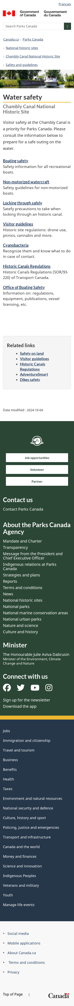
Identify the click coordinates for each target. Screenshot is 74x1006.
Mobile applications (23, 943)
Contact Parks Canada (23, 509)
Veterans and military (21, 885)
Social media (18, 933)
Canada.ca (11, 39)
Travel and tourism (19, 750)
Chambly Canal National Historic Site (33, 56)
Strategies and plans (21, 575)
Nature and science (20, 625)
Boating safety (15, 160)
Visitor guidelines (18, 224)
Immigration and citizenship (26, 740)
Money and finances (20, 856)
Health (8, 779)
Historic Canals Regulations (27, 266)
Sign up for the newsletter (26, 700)
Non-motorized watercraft (26, 181)
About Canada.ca (21, 952)
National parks (16, 606)
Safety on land (32, 353)
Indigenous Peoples (19, 875)
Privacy (13, 972)
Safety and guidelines (22, 65)
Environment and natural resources (32, 798)
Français (65, 4)
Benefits (10, 769)
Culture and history (20, 631)
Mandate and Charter (22, 541)
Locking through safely (22, 202)
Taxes (7, 788)
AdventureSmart (34, 374)
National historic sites (22, 48)
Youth (8, 895)
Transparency (15, 547)
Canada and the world (21, 846)
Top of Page (16, 994)
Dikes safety (30, 379)
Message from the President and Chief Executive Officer (33, 556)
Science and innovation (22, 866)
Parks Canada (33, 39)
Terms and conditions (22, 587)
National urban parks (22, 619)
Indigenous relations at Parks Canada (29, 566)
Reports (10, 581)
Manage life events (19, 904)
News (8, 594)
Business (10, 759)
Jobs (6, 730)
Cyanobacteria (15, 245)
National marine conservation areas (35, 612)
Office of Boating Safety (24, 287)
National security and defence (28, 808)
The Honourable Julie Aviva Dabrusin (36, 659)
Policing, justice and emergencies (31, 827)
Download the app (20, 706)
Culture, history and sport (24, 817)
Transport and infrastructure (27, 837)
